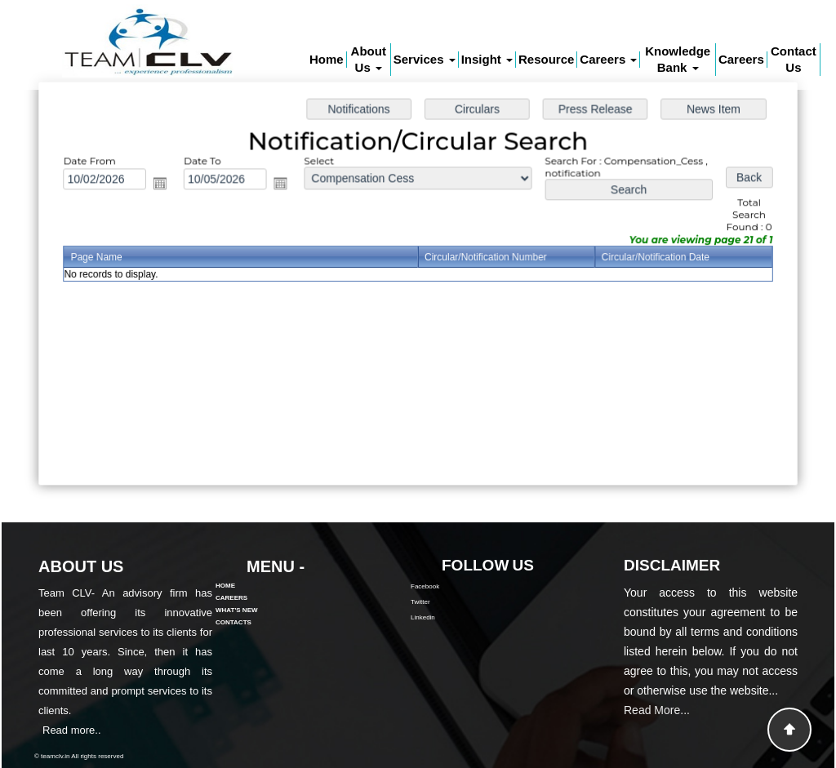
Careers (608, 59)
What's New (237, 586)
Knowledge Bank (677, 59)
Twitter (444, 602)
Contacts (233, 598)
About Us (368, 59)
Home (326, 59)
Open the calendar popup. (166, 184)
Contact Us (793, 59)
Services (425, 59)
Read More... (657, 733)
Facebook (448, 586)
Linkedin (446, 617)
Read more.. (48, 730)
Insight (487, 59)
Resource (546, 59)
